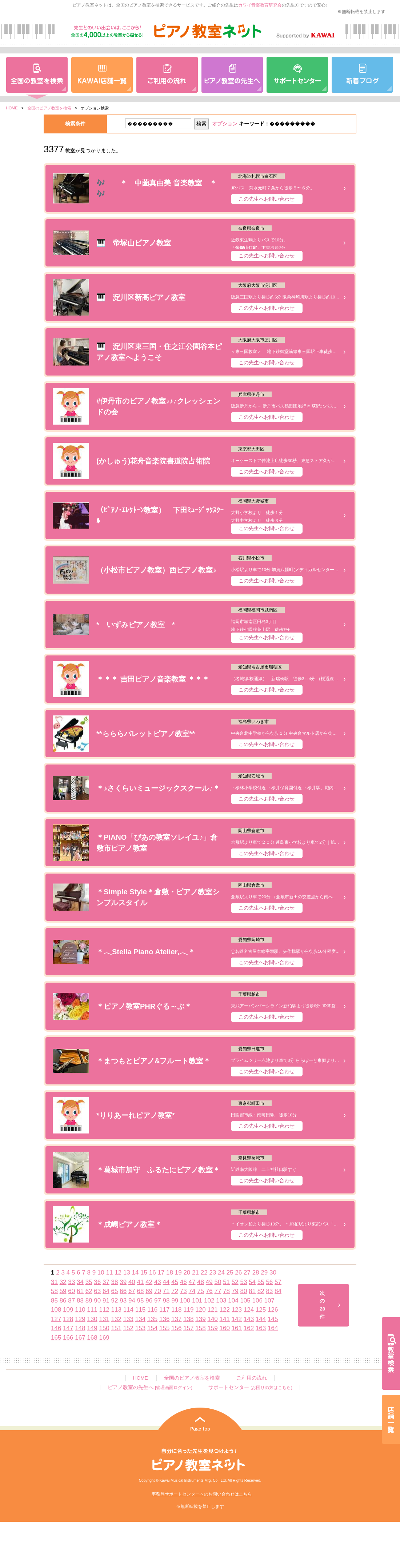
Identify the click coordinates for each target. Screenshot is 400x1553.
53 (243, 1282)
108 (56, 1309)
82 (260, 1291)
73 (183, 1291)
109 (68, 1309)
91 (106, 1300)
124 (249, 1309)
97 (157, 1300)
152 (128, 1328)
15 (143, 1272)
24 (221, 1272)
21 (195, 1272)
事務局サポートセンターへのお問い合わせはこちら (202, 1494)
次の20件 (322, 1305)
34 (80, 1282)
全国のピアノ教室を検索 (49, 108)
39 (123, 1282)
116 (152, 1309)
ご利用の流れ (251, 1378)
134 (140, 1319)
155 (164, 1328)
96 (148, 1300)
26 (238, 1272)
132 (116, 1319)
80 (243, 1291)
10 (100, 1272)
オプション (224, 124)
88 (80, 1300)
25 (230, 1272)
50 (217, 1282)
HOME (12, 108)
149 (92, 1328)
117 (164, 1309)
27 (247, 1272)
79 (235, 1291)
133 (128, 1319)
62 (88, 1291)
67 (131, 1291)
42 (148, 1282)
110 (80, 1309)
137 (176, 1319)
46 (183, 1282)
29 (264, 1272)
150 (104, 1328)
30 (272, 1272)
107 (269, 1300)
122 (225, 1309)
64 (106, 1291)
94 (131, 1300)
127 (56, 1319)
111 (92, 1309)
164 (273, 1328)
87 (71, 1300)
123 (237, 1309)
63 (97, 1291)
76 (209, 1291)
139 (200, 1319)
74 (192, 1291)
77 (217, 1291)
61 (80, 1291)
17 (160, 1272)
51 (226, 1282)
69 (148, 1291)
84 (278, 1291)
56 (269, 1282)
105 (245, 1300)
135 (152, 1319)
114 (128, 1309)
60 (71, 1291)
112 (104, 1309)
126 (273, 1309)
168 (92, 1337)
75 (200, 1291)
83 (269, 1291)
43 (157, 1282)
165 (56, 1337)
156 (176, 1328)
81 (252, 1291)
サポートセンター (250, 1387)
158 (200, 1328)
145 (273, 1319)
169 (104, 1337)
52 (235, 1282)
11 (109, 1272)
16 (152, 1272)
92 (114, 1300)
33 (71, 1282)
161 (237, 1328)
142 (237, 1319)
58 (54, 1291)
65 (114, 1291)
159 (212, 1328)
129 (80, 1319)
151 (116, 1328)
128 (68, 1319)
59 (63, 1291)
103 (221, 1300)
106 (257, 1300)
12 (118, 1272)
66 (123, 1291)
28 (255, 1272)
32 (63, 1282)
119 (188, 1309)
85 (54, 1300)
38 (114, 1282)
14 (135, 1272)
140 (212, 1319)
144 (261, 1319)
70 (157, 1291)
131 (104, 1319)
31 (54, 1282)
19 (178, 1272)
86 (63, 1300)
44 (166, 1282)
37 (106, 1282)
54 (252, 1282)
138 (188, 1319)
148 (80, 1328)
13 (126, 1272)
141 (225, 1319)
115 (140, 1309)
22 (204, 1272)
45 (174, 1282)
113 (116, 1309)
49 (209, 1282)
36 (97, 1282)
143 (249, 1319)
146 (56, 1328)
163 (261, 1328)
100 (185, 1300)
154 (152, 1328)
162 (249, 1328)
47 (192, 1282)
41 (140, 1282)
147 (68, 1328)
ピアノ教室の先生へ (150, 1387)
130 (92, 1319)
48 (200, 1282)
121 (212, 1309)
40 (131, 1282)
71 (166, 1291)
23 (212, 1272)
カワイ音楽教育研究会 (260, 5)
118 (176, 1309)
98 (166, 1300)
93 (123, 1300)
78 (226, 1291)
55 (260, 1282)
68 (140, 1291)
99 (174, 1300)
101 (197, 1300)
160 (225, 1328)
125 (261, 1309)
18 (169, 1272)
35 (88, 1282)
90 (97, 1300)
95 (140, 1300)
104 (233, 1300)
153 (140, 1328)
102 (209, 1300)
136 (164, 1319)
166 (68, 1337)
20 (186, 1272)
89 (88, 1300)
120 (200, 1309)
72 (174, 1291)
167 (80, 1337)
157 (188, 1328)
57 (278, 1282)
